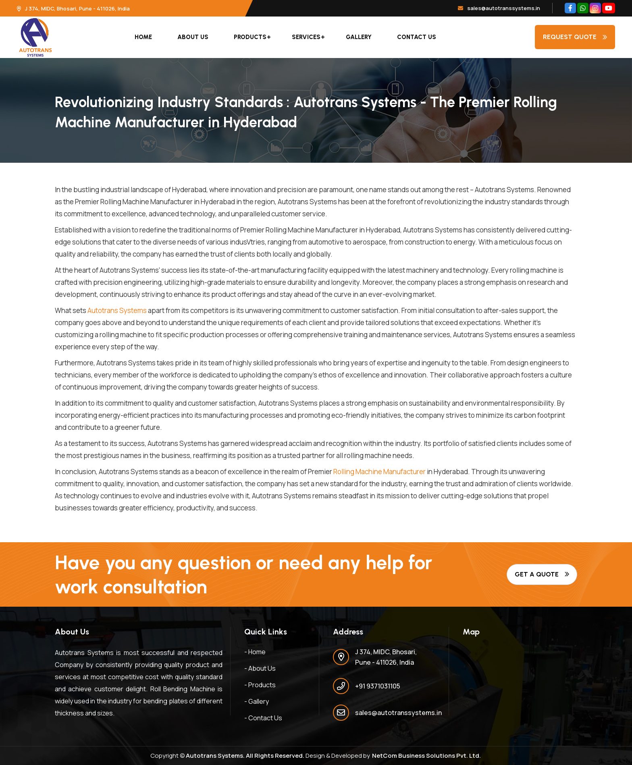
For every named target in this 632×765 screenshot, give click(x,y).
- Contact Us (263, 717)
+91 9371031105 (377, 686)
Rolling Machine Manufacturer (379, 471)
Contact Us (416, 37)
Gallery (359, 37)
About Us (192, 37)
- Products (260, 684)
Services (306, 37)
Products (250, 37)
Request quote (575, 37)
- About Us (260, 668)
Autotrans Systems (117, 310)
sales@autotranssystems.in (499, 8)
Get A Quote (542, 574)
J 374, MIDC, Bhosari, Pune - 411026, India (73, 8)
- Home (255, 651)
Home (143, 37)
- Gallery (256, 701)
